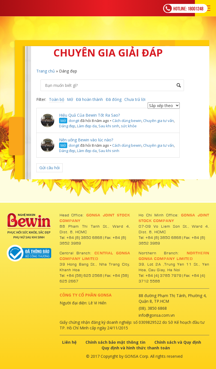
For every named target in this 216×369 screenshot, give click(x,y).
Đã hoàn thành (89, 99)
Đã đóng (114, 99)
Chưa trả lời (134, 99)
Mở (70, 99)
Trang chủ (45, 71)
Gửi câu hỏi (49, 167)
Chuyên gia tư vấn (158, 120)
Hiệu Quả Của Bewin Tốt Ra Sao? (89, 115)
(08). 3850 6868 (153, 308)
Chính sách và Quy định (177, 342)
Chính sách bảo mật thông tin (115, 342)
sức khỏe (129, 125)
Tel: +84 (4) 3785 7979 (160, 276)
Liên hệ (69, 342)
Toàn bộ (56, 99)
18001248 (183, 8)
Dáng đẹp (67, 125)
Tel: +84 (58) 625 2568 (81, 276)
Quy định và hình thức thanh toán (136, 347)
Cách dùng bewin (126, 120)
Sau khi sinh (108, 125)
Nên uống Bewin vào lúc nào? (86, 139)
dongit (74, 120)
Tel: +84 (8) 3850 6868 (82, 238)
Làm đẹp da (87, 125)
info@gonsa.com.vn (157, 315)
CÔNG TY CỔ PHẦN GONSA (86, 295)
